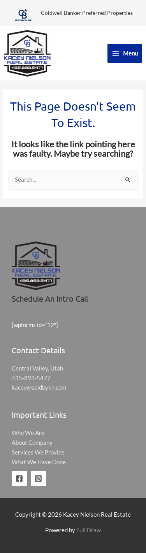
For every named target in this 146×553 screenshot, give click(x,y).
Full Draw (88, 530)
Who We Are (28, 433)
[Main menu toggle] (124, 53)
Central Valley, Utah (37, 368)
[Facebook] (19, 478)
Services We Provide (38, 452)
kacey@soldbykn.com (39, 387)
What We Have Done (39, 462)
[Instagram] (38, 478)
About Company (32, 442)
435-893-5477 (31, 378)
